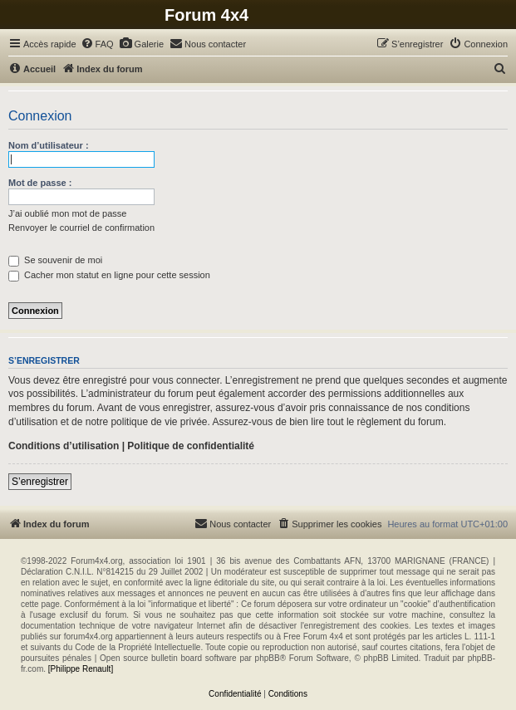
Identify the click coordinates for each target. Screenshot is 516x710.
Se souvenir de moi (55, 260)
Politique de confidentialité (190, 446)
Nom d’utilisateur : (48, 145)
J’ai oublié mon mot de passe (67, 213)
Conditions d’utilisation (63, 446)
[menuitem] (97, 44)
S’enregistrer (40, 481)
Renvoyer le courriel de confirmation (81, 228)
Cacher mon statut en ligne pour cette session (109, 275)
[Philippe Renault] (80, 668)
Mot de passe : (39, 183)
